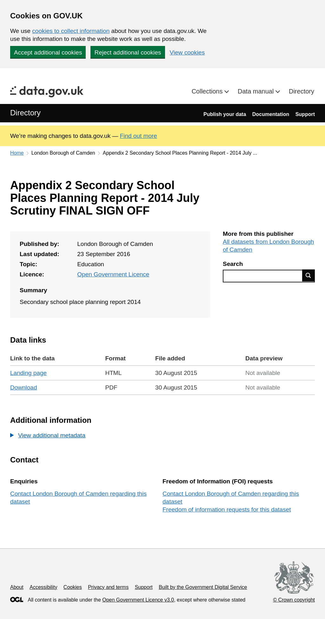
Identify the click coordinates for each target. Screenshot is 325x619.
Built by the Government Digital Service (203, 587)
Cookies (72, 587)
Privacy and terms (108, 587)
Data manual (256, 91)
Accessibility (43, 587)
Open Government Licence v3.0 (138, 600)
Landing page (28, 373)
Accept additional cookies (48, 52)
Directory (301, 91)
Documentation (270, 114)
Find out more (138, 135)
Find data (308, 275)
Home (17, 153)
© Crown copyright (294, 600)
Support (305, 114)
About (16, 587)
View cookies (187, 52)
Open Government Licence (113, 274)
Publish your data (224, 114)
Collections (208, 91)
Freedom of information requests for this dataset (226, 509)
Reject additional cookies (127, 52)
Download (23, 387)
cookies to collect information (70, 31)
